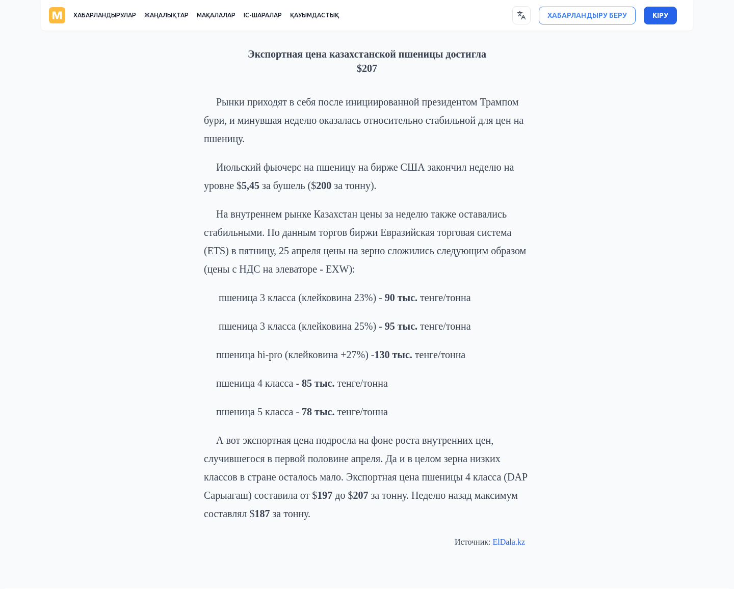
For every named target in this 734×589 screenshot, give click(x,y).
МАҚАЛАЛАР (216, 15)
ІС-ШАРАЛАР (263, 15)
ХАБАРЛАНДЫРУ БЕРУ (587, 15)
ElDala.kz (508, 542)
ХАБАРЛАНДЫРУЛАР (104, 15)
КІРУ (660, 15)
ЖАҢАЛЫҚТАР (166, 15)
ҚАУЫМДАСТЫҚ (314, 15)
